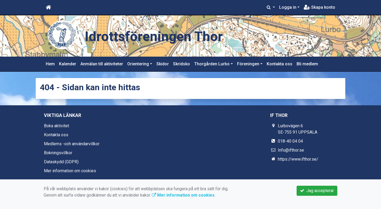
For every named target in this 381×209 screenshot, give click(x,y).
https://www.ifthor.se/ (298, 159)
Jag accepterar (317, 190)
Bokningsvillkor (58, 152)
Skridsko (181, 63)
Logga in (287, 7)
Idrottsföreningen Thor (162, 36)
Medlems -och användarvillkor (71, 143)
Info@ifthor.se (291, 150)
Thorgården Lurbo (212, 63)
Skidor (162, 63)
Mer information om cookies (70, 170)
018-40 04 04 (290, 141)
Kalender (67, 63)
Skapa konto (319, 7)
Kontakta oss (279, 63)
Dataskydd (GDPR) (61, 161)
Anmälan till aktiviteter (101, 63)
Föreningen (248, 63)
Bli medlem (307, 63)
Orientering (138, 63)
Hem (50, 63)
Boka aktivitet (56, 125)
